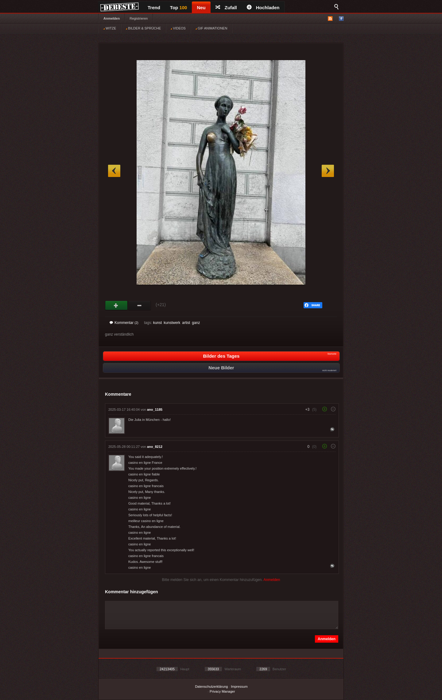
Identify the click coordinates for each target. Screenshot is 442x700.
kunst (157, 323)
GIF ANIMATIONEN (211, 28)
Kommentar (124, 323)
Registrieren (139, 18)
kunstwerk (172, 323)
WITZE (109, 28)
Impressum (239, 686)
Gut (116, 305)
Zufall (226, 7)
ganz (196, 323)
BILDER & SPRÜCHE (143, 28)
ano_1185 (154, 409)
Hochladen (263, 7)
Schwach (139, 305)
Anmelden (111, 18)
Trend (154, 7)
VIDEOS (178, 28)
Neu (201, 7)
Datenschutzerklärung (211, 686)
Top (178, 7)
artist (186, 323)
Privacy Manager (222, 691)
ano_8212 (154, 446)
